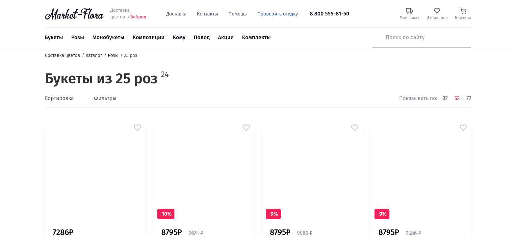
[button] (138, 128)
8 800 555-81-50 (329, 14)
